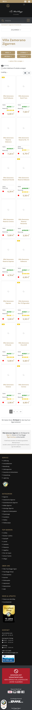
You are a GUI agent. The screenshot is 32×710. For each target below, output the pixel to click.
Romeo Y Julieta (7, 536)
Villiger (5, 559)
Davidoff (5, 538)
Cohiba (5, 533)
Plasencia (6, 547)
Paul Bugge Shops (8, 572)
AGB (4, 589)
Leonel (5, 541)
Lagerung (6, 478)
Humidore (6, 517)
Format (24, 56)
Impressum (6, 583)
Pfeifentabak (7, 523)
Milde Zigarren (7, 505)
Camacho (6, 544)
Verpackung (6, 475)
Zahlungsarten (7, 469)
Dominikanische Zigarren (10, 502)
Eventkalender (7, 602)
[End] (21, 412)
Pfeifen (5, 520)
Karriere (5, 577)
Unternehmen (7, 574)
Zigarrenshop (11, 437)
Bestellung (6, 466)
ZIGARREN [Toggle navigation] (16, 30)
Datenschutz (6, 586)
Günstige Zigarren (8, 508)
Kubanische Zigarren (9, 500)
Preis (8, 53)
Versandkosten (7, 463)
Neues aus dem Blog (9, 599)
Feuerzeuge (6, 514)
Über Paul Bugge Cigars (10, 569)
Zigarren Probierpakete (10, 511)
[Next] (17, 412)
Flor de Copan (7, 553)
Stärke (24, 53)
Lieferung (6, 460)
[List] (25, 72)
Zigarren (9, 435)
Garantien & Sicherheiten (10, 472)
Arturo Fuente (7, 556)
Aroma (8, 56)
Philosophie (6, 580)
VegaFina (5, 550)
